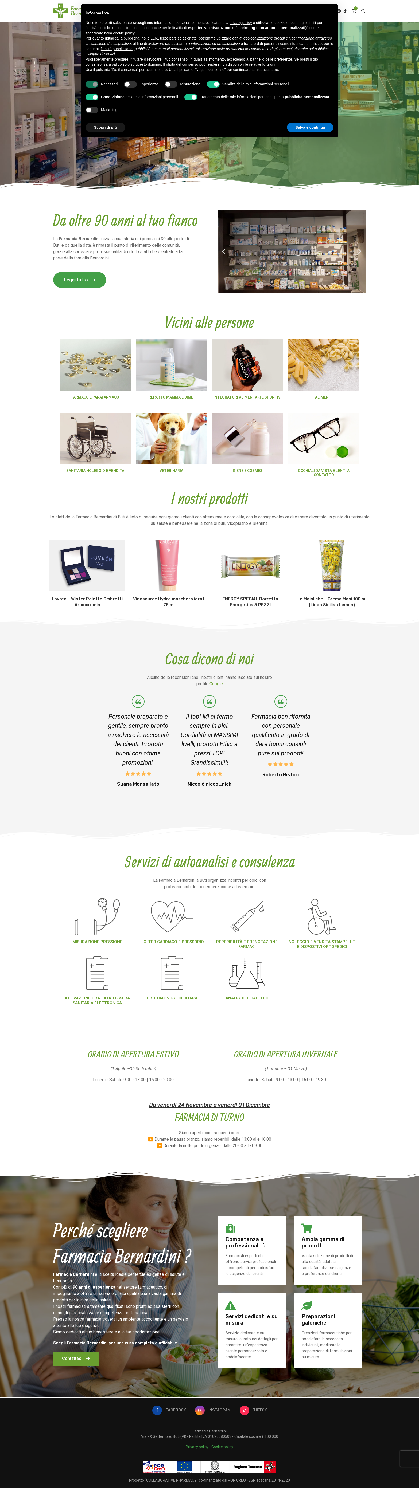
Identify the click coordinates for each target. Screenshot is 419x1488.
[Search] (363, 11)
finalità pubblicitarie (117, 49)
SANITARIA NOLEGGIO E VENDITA (95, 471)
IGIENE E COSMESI (247, 471)
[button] (79, 280)
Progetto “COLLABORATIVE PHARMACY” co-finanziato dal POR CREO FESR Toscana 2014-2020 (209, 1480)
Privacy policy (197, 1447)
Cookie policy (222, 1447)
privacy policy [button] (241, 23)
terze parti (168, 38)
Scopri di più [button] (105, 127)
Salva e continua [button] (310, 127)
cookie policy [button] (123, 33)
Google (216, 683)
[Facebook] (169, 1410)
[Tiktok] (345, 11)
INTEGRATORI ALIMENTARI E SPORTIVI (248, 397)
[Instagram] (213, 1410)
